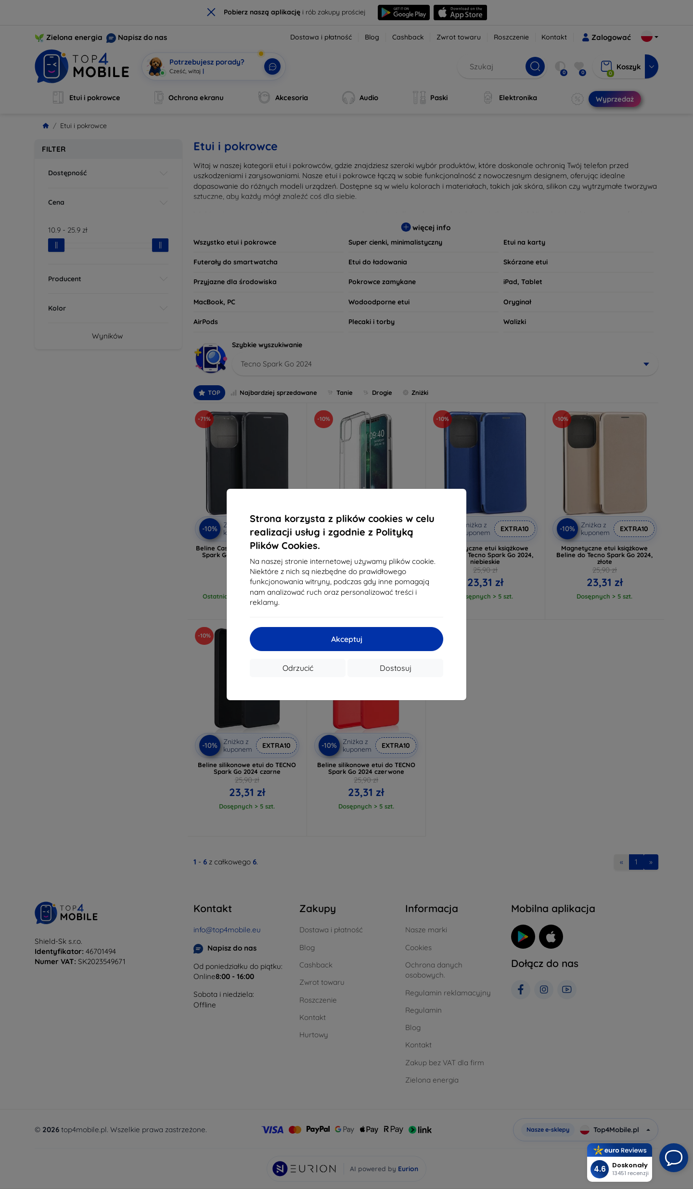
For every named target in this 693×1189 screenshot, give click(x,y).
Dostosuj (395, 668)
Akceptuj (346, 639)
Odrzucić (297, 668)
